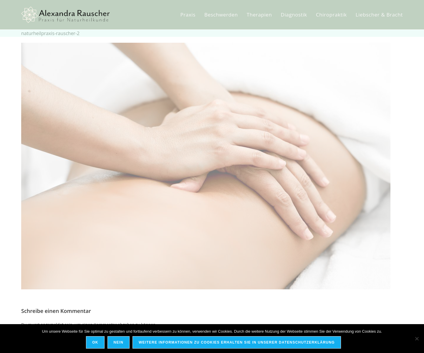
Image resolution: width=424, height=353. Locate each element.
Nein (118, 342)
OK (95, 342)
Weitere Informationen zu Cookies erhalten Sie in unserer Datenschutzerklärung (237, 342)
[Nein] (417, 339)
